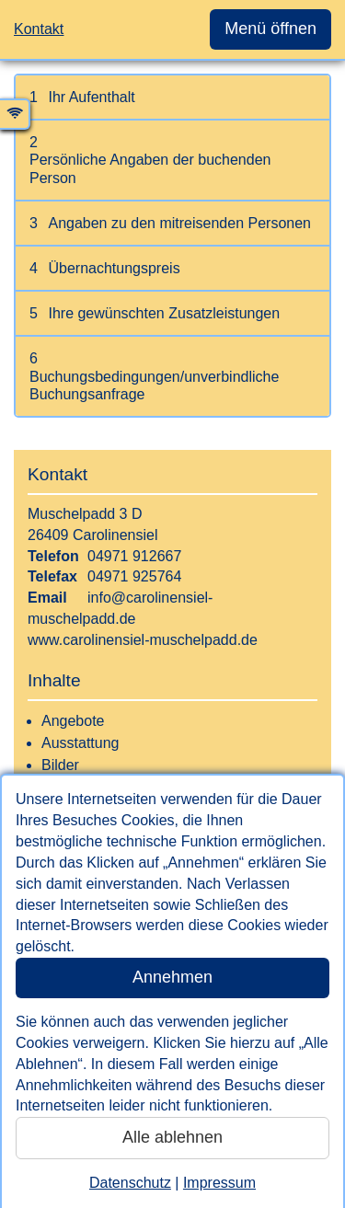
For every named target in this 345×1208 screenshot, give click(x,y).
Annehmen (172, 977)
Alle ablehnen (172, 1137)
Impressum (219, 1183)
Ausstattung (80, 743)
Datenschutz (130, 1183)
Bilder (60, 765)
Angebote (73, 721)
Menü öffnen (270, 28)
